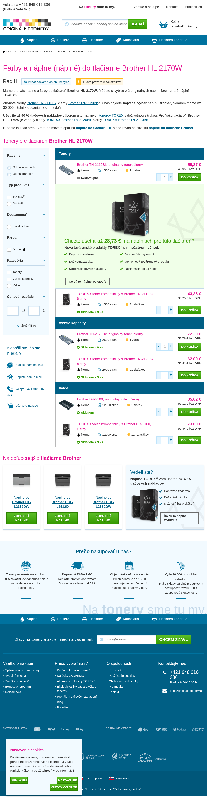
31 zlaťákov (137, 304)
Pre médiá (116, 686)
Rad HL (62, 51)
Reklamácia (13, 692)
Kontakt (172, 7)
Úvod (9, 51)
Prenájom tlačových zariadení (77, 696)
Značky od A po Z (17, 681)
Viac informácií (63, 770)
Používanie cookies (122, 676)
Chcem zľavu (173, 640)
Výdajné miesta (15, 676)
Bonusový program (18, 686)
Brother (48, 51)
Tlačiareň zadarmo (172, 40)
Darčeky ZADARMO (70, 676)
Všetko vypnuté (64, 787)
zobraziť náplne (21, 518)
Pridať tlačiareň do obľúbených (46, 82)
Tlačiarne (92, 40)
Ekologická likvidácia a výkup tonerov (76, 689)
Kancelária (128, 40)
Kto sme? (115, 670)
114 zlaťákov (140, 434)
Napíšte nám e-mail (24, 377)
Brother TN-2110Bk (41, 103)
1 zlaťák (135, 170)
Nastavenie (67, 780)
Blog (60, 702)
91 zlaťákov (137, 369)
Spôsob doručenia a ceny (22, 670)
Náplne (26, 40)
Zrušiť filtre (26, 325)
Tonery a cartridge (28, 51)
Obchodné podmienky (123, 681)
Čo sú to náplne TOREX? (87, 281)
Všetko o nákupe (146, 7)
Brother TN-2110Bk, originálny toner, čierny (110, 165)
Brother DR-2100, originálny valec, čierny (108, 399)
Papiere (58, 40)
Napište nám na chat (25, 364)
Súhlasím (19, 780)
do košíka (189, 177)
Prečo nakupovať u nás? (73, 670)
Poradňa (63, 707)
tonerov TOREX (111, 115)
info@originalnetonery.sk (186, 691)
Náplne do (21, 502)
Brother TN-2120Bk (83, 103)
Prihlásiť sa (193, 7)
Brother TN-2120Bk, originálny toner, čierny (110, 334)
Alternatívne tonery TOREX (76, 681)
